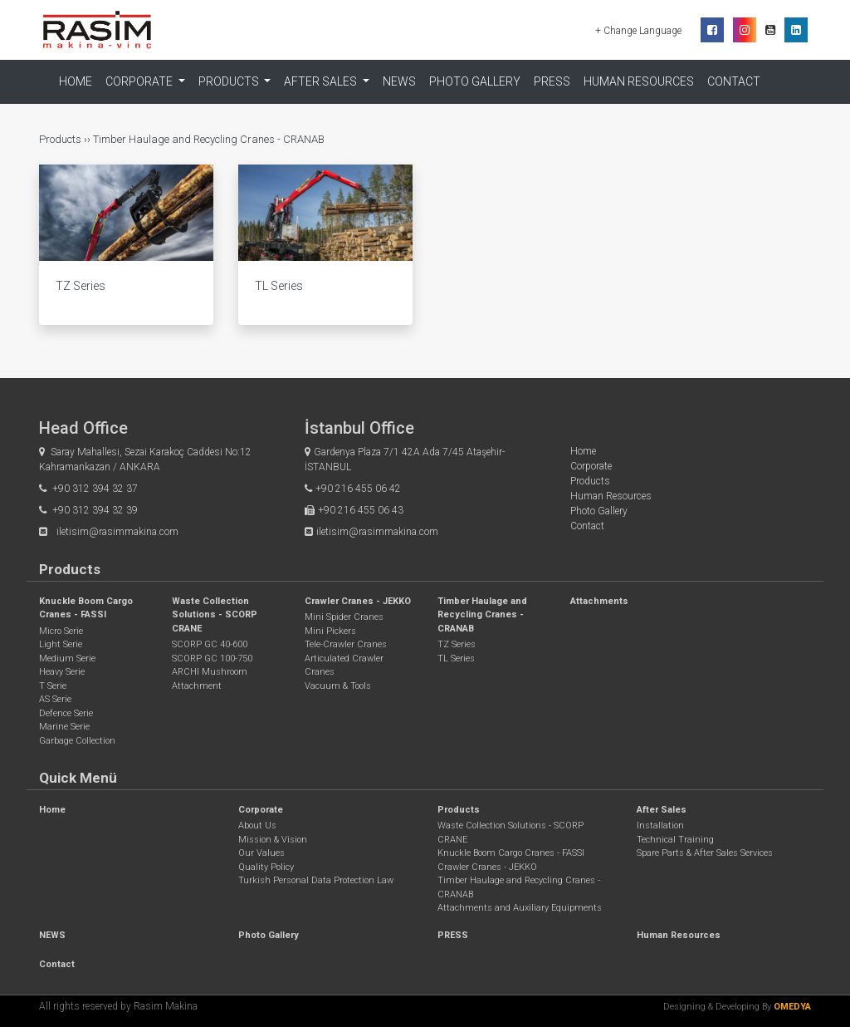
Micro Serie (61, 631)
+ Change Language (639, 31)
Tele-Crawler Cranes (346, 644)
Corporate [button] (140, 81)
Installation (660, 825)
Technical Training (675, 839)
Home (75, 81)
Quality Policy (266, 867)
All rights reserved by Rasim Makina (118, 1006)
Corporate (591, 466)
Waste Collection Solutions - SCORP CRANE (214, 615)
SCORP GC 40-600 (209, 644)
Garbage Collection (77, 740)
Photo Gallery (474, 81)
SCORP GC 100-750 (212, 658)
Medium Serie (67, 658)
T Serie (52, 686)
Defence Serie (66, 713)
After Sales (661, 809)
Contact (733, 81)
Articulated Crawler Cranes (344, 665)
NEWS (399, 81)
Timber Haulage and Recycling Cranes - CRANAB (209, 139)
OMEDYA (792, 1006)
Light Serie (60, 644)
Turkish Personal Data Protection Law (315, 880)
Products (61, 139)
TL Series (456, 658)
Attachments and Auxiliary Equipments (519, 907)
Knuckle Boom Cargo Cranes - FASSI (510, 853)
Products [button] (229, 81)
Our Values (261, 853)
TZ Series (456, 644)
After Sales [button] (321, 81)
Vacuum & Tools (338, 686)
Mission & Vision (272, 839)
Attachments (599, 601)
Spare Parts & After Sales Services (705, 853)
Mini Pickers (330, 631)
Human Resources (639, 81)
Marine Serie (64, 726)
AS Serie (55, 699)
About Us (257, 825)
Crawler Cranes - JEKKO (358, 601)
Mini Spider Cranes (344, 617)
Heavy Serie (62, 671)
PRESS (552, 81)
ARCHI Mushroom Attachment (209, 678)
